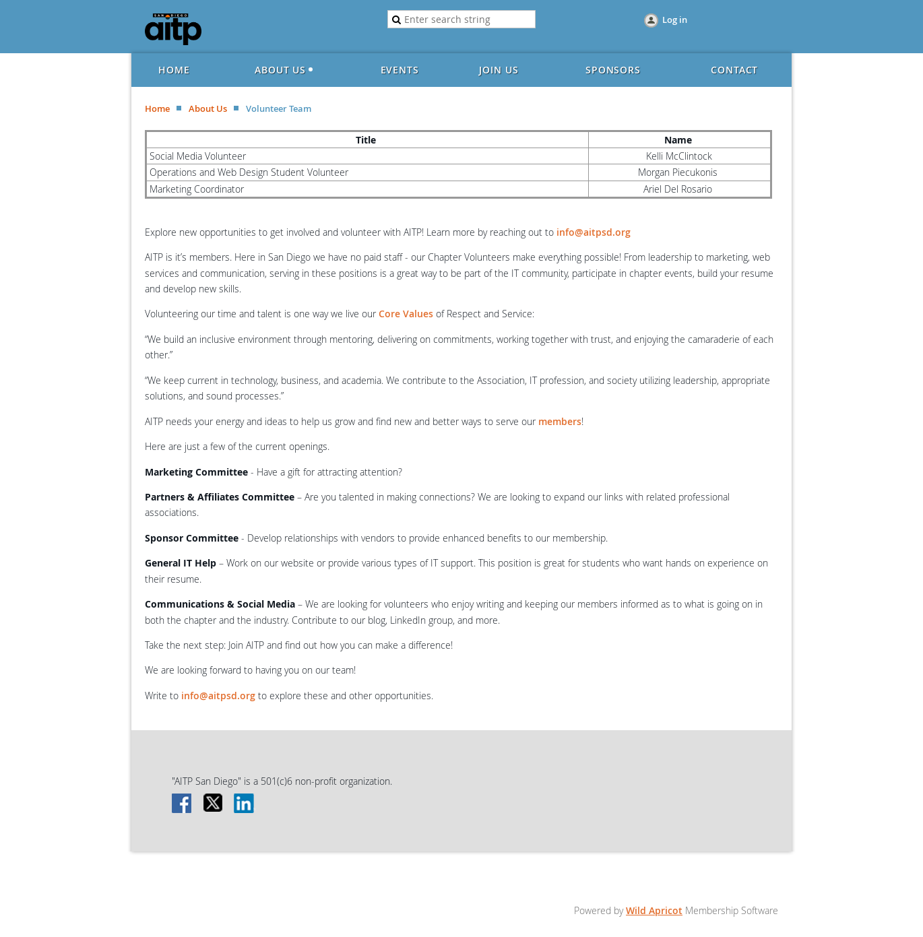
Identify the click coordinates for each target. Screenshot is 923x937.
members (559, 421)
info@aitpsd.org (593, 232)
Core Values (406, 313)
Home (157, 108)
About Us (208, 108)
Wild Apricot (654, 910)
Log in (674, 19)
